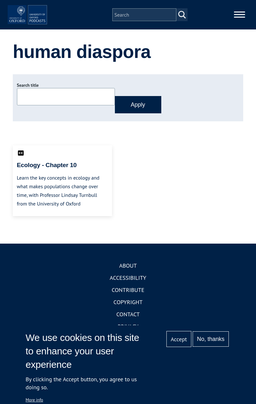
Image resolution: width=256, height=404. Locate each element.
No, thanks (210, 339)
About (128, 283)
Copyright (128, 320)
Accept (179, 339)
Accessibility (128, 296)
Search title (28, 103)
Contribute (128, 308)
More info (34, 400)
